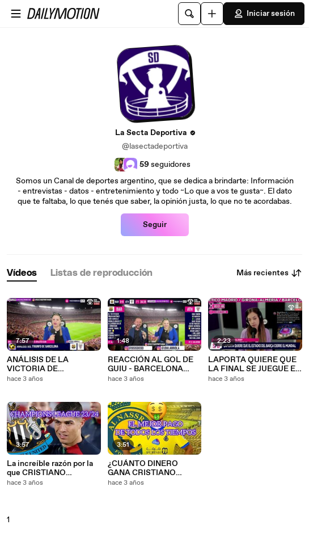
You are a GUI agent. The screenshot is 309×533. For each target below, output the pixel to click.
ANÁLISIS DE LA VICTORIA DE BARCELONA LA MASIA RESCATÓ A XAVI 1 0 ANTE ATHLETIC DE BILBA (51, 364)
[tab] (22, 273)
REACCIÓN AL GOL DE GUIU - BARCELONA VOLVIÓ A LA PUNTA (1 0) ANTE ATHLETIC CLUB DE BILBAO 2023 (150, 364)
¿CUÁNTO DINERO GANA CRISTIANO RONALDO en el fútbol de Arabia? (149, 468)
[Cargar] (212, 13)
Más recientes (269, 273)
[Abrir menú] (16, 13)
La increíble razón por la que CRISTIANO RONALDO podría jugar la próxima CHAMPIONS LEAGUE (53, 468)
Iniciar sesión (264, 13)
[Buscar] (189, 13)
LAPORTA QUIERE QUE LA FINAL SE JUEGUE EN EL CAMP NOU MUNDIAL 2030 (254, 364)
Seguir (155, 225)
